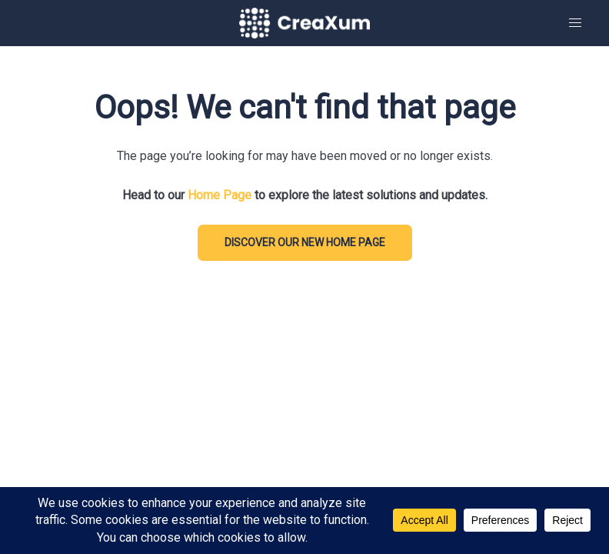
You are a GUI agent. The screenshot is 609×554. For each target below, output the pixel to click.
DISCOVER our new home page (305, 242)
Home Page (219, 195)
